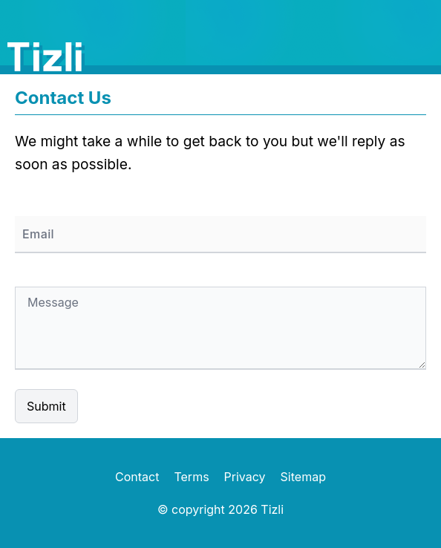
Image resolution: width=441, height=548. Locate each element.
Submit (46, 406)
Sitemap (303, 476)
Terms (191, 476)
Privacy (245, 476)
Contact (137, 476)
